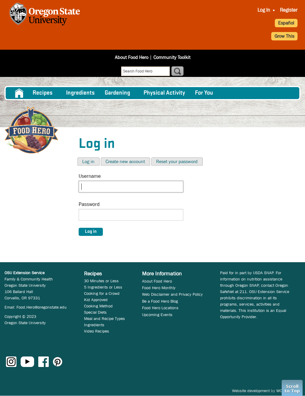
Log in (88, 161)
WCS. (281, 390)
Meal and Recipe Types (104, 318)
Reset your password (177, 161)
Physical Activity (164, 93)
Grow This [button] (284, 36)
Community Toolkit (171, 57)
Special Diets (95, 312)
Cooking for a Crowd (102, 293)
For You (204, 93)
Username (90, 176)
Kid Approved (96, 299)
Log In (263, 10)
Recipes (43, 93)
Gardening (117, 93)
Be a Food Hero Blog (160, 301)
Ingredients (80, 93)
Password (89, 204)
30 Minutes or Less (101, 280)
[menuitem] (18, 93)
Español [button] (286, 23)
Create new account (125, 161)
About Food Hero (131, 57)
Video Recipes (96, 331)
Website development (251, 390)
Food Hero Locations (160, 307)
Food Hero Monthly (159, 287)
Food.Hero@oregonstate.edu (41, 307)
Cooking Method (98, 306)
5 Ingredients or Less (103, 287)
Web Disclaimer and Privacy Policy (172, 294)
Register (289, 10)
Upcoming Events (157, 314)
